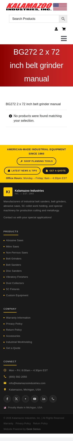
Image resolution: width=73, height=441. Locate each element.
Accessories (13, 335)
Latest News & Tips (22, 170)
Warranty (8, 423)
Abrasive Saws (14, 240)
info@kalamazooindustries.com (27, 383)
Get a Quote (56, 170)
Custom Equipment (17, 295)
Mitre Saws (12, 246)
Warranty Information (18, 317)
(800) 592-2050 (18, 376)
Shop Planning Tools (36, 161)
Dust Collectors (15, 283)
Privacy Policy (14, 323)
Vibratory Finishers (17, 276)
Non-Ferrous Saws (17, 252)
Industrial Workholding (19, 342)
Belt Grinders (13, 258)
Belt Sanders (13, 264)
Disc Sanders (14, 270)
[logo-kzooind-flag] (36, 4)
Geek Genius (33, 429)
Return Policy (14, 329)
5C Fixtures (12, 289)
